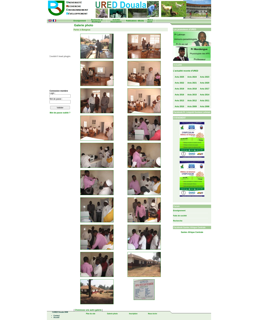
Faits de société (180, 216)
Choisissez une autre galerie (88, 310)
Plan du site (90, 314)
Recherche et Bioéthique (96, 21)
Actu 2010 (179, 106)
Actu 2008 (204, 106)
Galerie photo (112, 314)
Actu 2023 (204, 77)
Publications (131, 21)
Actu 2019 (179, 89)
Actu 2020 (204, 83)
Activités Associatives (115, 21)
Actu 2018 (192, 89)
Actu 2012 (192, 100)
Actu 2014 (204, 95)
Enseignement (80, 21)
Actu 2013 (179, 100)
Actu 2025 (179, 77)
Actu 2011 (204, 100)
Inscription (133, 314)
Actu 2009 (192, 106)
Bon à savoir (150, 21)
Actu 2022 (179, 83)
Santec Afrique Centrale (192, 232)
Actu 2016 (179, 95)
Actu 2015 (192, 95)
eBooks (141, 21)
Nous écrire (152, 314)
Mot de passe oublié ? (60, 113)
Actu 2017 (204, 89)
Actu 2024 (192, 77)
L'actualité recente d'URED (185, 71)
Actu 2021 (192, 83)
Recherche (177, 221)
